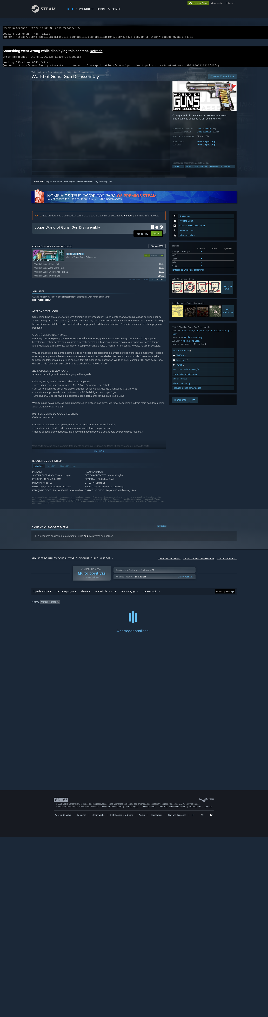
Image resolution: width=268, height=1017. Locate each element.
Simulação (53, 76)
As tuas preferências (227, 562)
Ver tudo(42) (227, 291)
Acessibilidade (148, 986)
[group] (134, 606)
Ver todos (162, 530)
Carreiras (81, 994)
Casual (190, 334)
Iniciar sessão (216, 3)
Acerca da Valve (63, 994)
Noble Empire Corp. (206, 145)
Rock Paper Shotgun (41, 304)
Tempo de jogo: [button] (120, 606)
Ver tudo (157, 250)
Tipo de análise (41, 595)
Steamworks (98, 994)
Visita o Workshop (181, 387)
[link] (154, 259)
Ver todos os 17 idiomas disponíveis (188, 274)
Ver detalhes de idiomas (169, 562)
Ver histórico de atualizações (186, 373)
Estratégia (216, 334)
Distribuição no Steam (121, 994)
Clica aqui (126, 219)
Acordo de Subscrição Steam (172, 986)
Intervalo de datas (104, 595)
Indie (196, 334)
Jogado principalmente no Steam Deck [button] (151, 606)
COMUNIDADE (85, 9)
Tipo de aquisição (65, 595)
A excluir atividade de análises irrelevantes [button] (87, 606)
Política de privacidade (111, 986)
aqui (86, 540)
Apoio (142, 994)
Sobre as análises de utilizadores (198, 562)
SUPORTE (114, 9)
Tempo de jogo (128, 595)
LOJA (70, 9)
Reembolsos (195, 986)
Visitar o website (182, 354)
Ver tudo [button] (156, 284)
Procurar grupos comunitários (187, 392)
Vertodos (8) (228, 315)
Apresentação (150, 595)
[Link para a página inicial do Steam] (46, 11)
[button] (42, 606)
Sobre (101, 9)
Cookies (208, 986)
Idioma (229, 3)
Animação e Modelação (220, 170)
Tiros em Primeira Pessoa (196, 170)
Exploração (178, 170)
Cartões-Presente (177, 994)
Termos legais (131, 986)
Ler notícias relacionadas (185, 378)
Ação (183, 334)
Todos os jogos (38, 76)
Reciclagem (156, 994)
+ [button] (232, 170)
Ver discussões (180, 383)
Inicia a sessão (41, 185)
